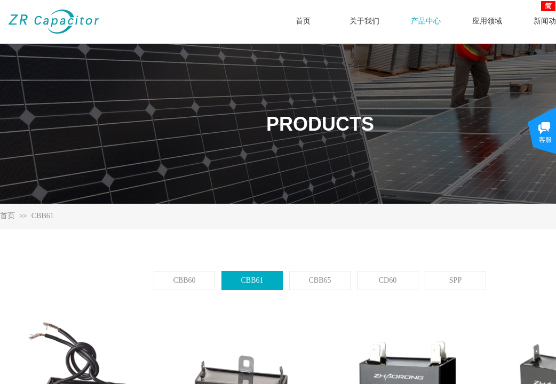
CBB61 (42, 216)
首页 (7, 216)
